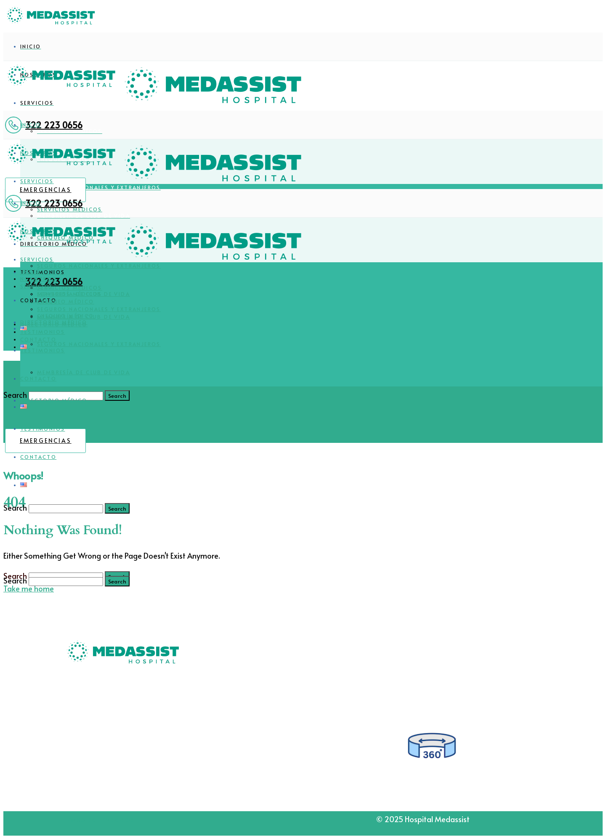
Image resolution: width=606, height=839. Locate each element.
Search (15, 507)
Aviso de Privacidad (100, 819)
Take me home (28, 588)
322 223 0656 (53, 125)
